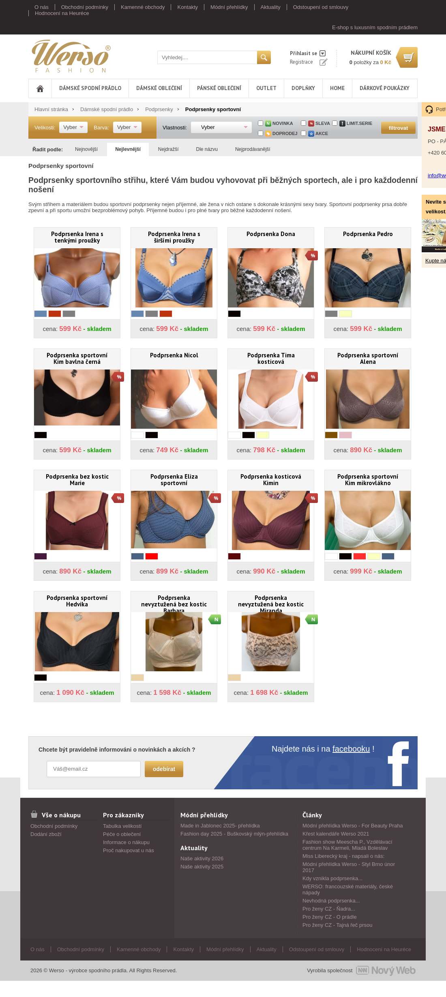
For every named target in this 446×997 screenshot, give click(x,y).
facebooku (351, 748)
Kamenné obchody (143, 7)
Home (337, 88)
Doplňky (303, 88)
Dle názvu (207, 149)
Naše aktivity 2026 (201, 858)
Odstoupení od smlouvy (321, 7)
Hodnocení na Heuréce (62, 13)
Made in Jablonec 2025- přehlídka (220, 826)
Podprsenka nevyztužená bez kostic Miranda (271, 603)
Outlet (266, 88)
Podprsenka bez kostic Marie (77, 480)
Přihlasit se (303, 53)
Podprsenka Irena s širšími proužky (174, 237)
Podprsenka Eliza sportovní (174, 480)
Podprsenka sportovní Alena (368, 358)
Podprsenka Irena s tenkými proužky (77, 237)
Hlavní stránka (51, 109)
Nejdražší (168, 149)
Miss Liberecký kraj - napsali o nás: (343, 856)
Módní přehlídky (229, 7)
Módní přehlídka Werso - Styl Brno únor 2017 (348, 867)
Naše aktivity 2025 (201, 867)
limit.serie (360, 123)
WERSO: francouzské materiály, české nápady (347, 889)
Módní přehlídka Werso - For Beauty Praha (352, 826)
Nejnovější (86, 149)
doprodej (285, 133)
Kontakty (187, 7)
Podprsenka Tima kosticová (271, 358)
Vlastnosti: (175, 128)
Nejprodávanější (252, 149)
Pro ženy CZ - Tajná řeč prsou (337, 925)
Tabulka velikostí (122, 826)
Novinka (282, 123)
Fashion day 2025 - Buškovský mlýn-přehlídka (234, 834)
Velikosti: (44, 128)
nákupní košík (371, 52)
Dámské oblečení (159, 88)
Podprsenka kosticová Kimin (270, 480)
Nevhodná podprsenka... (331, 901)
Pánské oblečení (219, 88)
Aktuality (271, 7)
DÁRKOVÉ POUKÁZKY (385, 88)
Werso (70, 56)
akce (321, 133)
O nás (41, 7)
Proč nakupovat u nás (128, 850)
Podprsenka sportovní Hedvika (77, 601)
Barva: (101, 128)
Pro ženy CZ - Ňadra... (328, 909)
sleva (322, 123)
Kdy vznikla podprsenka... (332, 878)
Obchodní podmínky (84, 7)
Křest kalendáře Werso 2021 (335, 834)
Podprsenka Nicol (174, 355)
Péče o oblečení (122, 834)
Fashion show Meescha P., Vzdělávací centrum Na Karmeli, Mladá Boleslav (347, 845)
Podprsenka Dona (271, 234)
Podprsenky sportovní (213, 109)
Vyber (70, 127)
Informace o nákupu (126, 842)
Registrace (301, 61)
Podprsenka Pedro (368, 234)
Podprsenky (159, 109)
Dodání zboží (46, 834)
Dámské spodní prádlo (90, 88)
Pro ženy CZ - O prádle (329, 917)
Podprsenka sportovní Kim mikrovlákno (368, 480)
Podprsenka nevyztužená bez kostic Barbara (174, 603)
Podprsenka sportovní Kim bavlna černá (77, 358)
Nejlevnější (128, 149)
